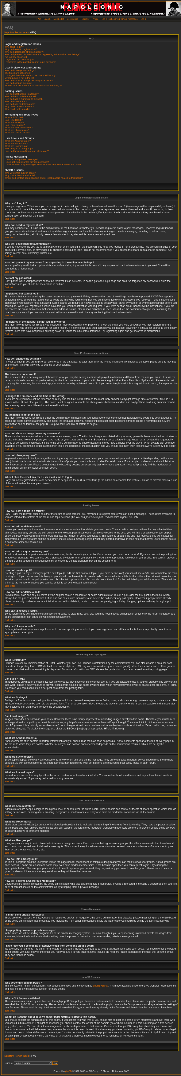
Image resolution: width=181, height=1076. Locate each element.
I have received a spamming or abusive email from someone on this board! (43, 164)
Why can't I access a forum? (19, 106)
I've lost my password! (16, 57)
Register (85, 19)
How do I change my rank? (18, 83)
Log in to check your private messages (119, 19)
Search (47, 19)
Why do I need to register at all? (21, 49)
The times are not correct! (18, 73)
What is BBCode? (14, 117)
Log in (143, 19)
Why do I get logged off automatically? (24, 52)
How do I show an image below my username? (29, 80)
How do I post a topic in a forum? (22, 94)
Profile (95, 19)
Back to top (10, 219)
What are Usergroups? (16, 146)
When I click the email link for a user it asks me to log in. (33, 85)
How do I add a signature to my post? (24, 99)
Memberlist (59, 19)
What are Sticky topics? (17, 130)
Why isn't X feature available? (20, 175)
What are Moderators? (16, 143)
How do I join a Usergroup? (19, 148)
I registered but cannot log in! (20, 59)
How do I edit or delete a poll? (20, 104)
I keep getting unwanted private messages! (27, 162)
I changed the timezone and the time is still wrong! (30, 75)
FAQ (38, 19)
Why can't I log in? (14, 47)
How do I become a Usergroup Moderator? (27, 151)
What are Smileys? (14, 122)
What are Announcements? (19, 127)
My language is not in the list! (20, 78)
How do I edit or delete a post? (20, 96)
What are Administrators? (18, 141)
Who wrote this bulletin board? (20, 173)
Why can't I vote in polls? (17, 109)
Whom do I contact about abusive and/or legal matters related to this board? (44, 178)
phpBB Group (100, 985)
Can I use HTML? (14, 120)
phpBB (68, 1071)
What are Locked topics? (17, 132)
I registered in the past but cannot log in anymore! (30, 62)
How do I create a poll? (16, 101)
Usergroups (72, 19)
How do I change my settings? (20, 70)
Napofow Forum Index (16, 32)
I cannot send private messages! (21, 159)
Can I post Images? (15, 125)
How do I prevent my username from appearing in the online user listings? (43, 54)
